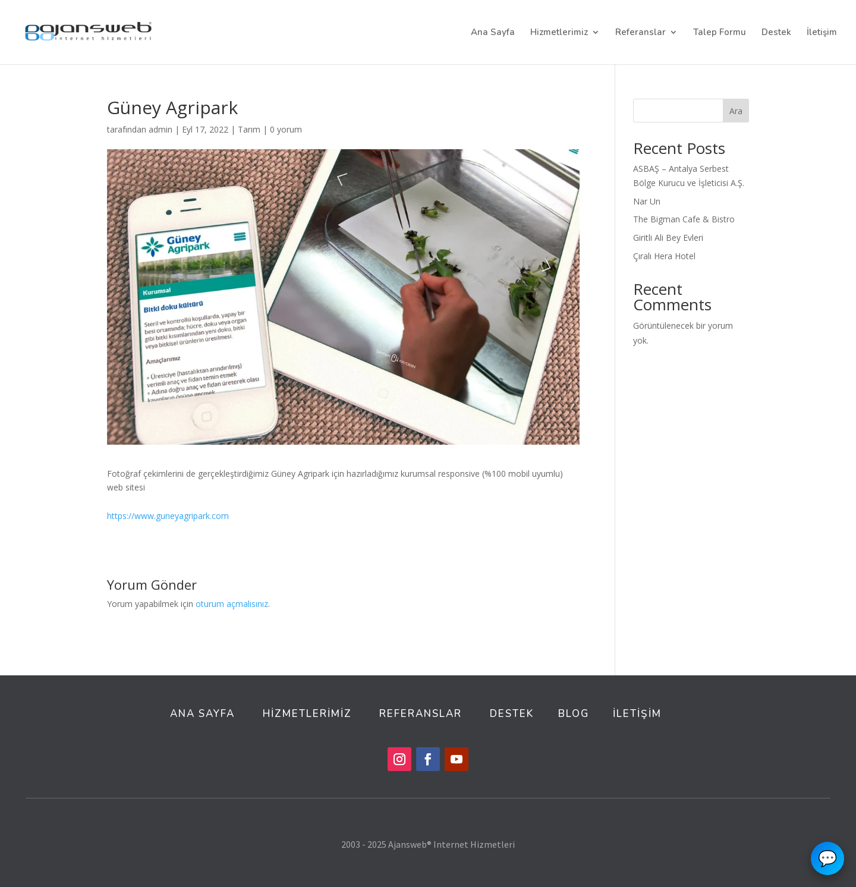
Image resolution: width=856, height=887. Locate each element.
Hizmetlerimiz (559, 33)
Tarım (249, 129)
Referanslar (640, 33)
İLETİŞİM (637, 714)
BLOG (573, 714)
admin (160, 129)
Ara (735, 111)
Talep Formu (719, 33)
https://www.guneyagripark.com (168, 515)
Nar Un (646, 201)
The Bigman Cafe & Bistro (684, 219)
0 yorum (286, 129)
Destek (776, 33)
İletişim (822, 33)
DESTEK (512, 714)
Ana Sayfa (493, 33)
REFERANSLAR (420, 714)
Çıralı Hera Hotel (664, 256)
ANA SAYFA (202, 714)
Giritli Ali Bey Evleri (668, 237)
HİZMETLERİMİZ (309, 714)
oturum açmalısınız (232, 603)
